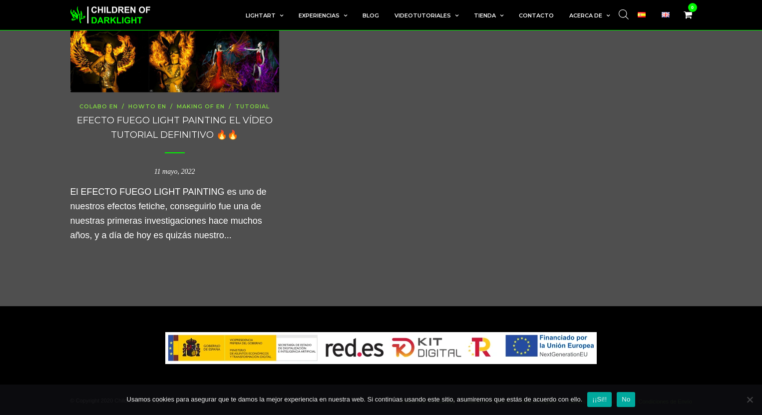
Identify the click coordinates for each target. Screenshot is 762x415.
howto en (147, 106)
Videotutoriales (422, 15)
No (626, 399)
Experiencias (319, 15)
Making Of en (201, 106)
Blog (371, 15)
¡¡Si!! (599, 399)
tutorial (252, 106)
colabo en (98, 106)
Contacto (536, 15)
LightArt (261, 15)
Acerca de (585, 15)
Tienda (485, 15)
